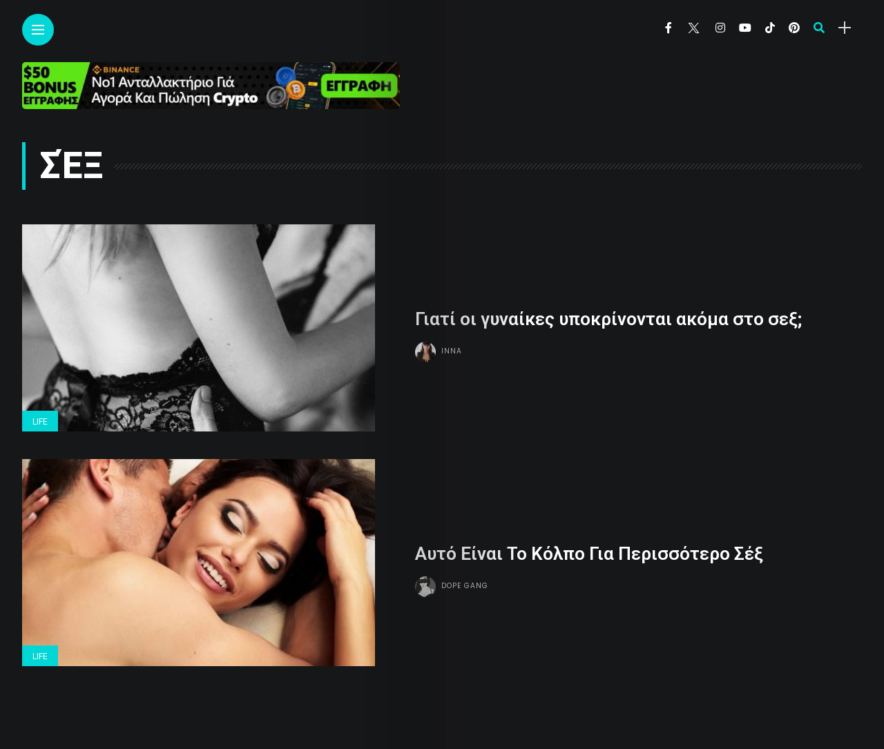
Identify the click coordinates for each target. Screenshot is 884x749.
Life (40, 422)
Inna (451, 350)
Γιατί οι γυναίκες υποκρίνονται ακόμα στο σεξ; (608, 318)
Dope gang (464, 585)
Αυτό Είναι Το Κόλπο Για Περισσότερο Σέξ (589, 553)
